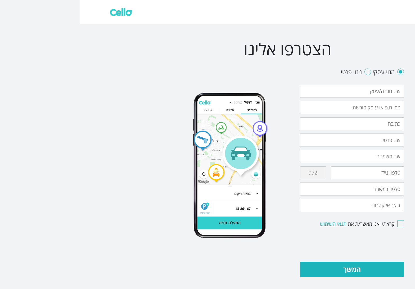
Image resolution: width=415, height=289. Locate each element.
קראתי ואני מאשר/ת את (282, 223)
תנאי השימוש (253, 223)
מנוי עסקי (307, 72)
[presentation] (283, 242)
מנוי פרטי (276, 72)
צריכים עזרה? (385, 11)
